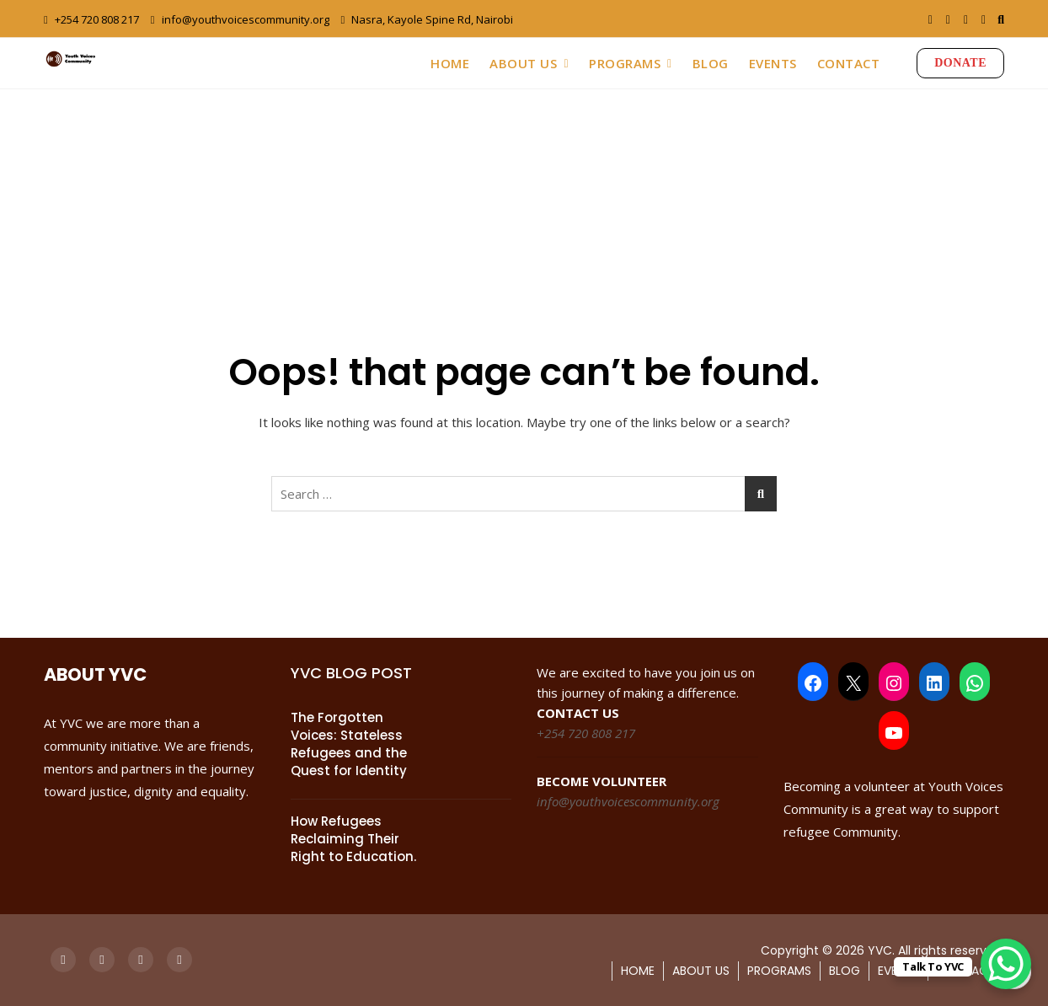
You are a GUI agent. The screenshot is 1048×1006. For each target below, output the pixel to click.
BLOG (710, 63)
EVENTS (773, 63)
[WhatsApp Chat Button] (1006, 964)
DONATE (960, 62)
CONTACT (848, 63)
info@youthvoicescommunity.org (240, 19)
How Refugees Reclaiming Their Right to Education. (353, 838)
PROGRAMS (624, 63)
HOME (449, 63)
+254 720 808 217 (91, 19)
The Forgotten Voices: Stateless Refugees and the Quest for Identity (349, 744)
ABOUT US (523, 63)
